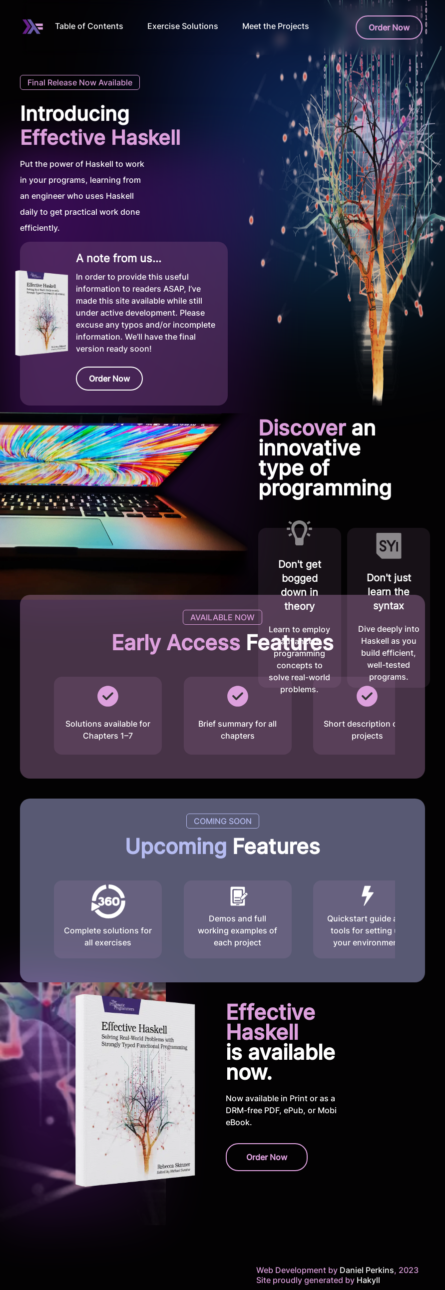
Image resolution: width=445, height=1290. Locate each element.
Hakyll (368, 1280)
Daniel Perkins (366, 1270)
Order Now (389, 27)
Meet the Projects (275, 26)
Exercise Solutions (182, 26)
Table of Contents (89, 26)
